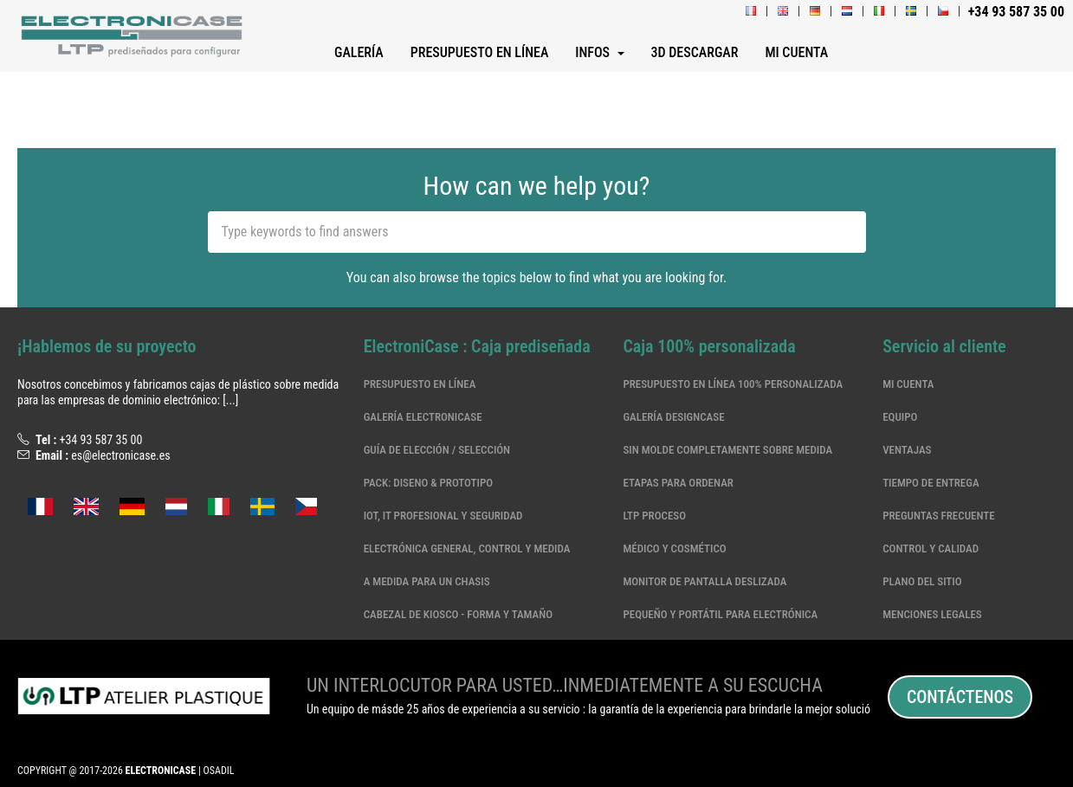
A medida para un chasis (427, 581)
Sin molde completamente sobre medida (727, 449)
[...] (230, 400)
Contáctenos (960, 697)
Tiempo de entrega (930, 482)
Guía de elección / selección (437, 449)
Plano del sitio (921, 581)
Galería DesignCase (673, 416)
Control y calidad (930, 548)
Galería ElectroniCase (423, 416)
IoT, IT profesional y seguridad (443, 515)
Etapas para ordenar (678, 482)
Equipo (899, 416)
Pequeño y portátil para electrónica (720, 614)
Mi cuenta (908, 383)
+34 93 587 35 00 (100, 440)
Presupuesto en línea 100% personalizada (733, 383)
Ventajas (906, 449)
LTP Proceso (654, 515)
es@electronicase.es (121, 455)
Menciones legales (932, 614)
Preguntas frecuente (938, 515)
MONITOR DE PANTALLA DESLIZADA (704, 581)
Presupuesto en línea (420, 383)
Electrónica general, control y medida (467, 548)
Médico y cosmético (674, 548)
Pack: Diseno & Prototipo (428, 482)
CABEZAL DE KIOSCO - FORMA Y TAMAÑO (458, 614)
